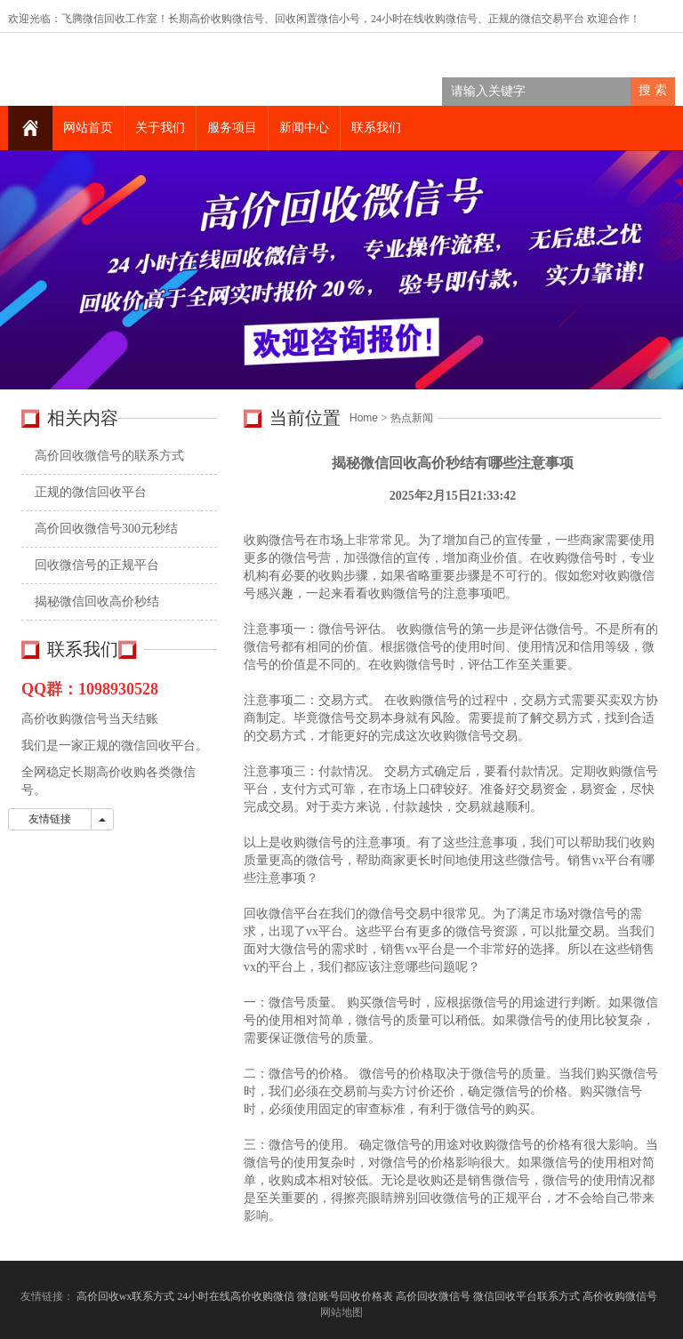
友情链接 (50, 819)
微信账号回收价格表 (345, 1296)
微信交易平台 (552, 18)
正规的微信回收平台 (91, 492)
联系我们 (376, 127)
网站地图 (341, 1312)
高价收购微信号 (621, 1296)
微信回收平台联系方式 (526, 1296)
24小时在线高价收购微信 (235, 1296)
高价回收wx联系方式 (125, 1296)
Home (364, 418)
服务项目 (232, 127)
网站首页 (88, 127)
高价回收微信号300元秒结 (106, 528)
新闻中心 (304, 127)
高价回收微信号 (433, 1296)
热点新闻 (411, 418)
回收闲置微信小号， (323, 18)
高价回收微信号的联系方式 (109, 455)
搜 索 (653, 90)
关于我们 (160, 127)
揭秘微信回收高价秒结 (97, 601)
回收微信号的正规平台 (97, 565)
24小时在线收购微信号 (424, 18)
